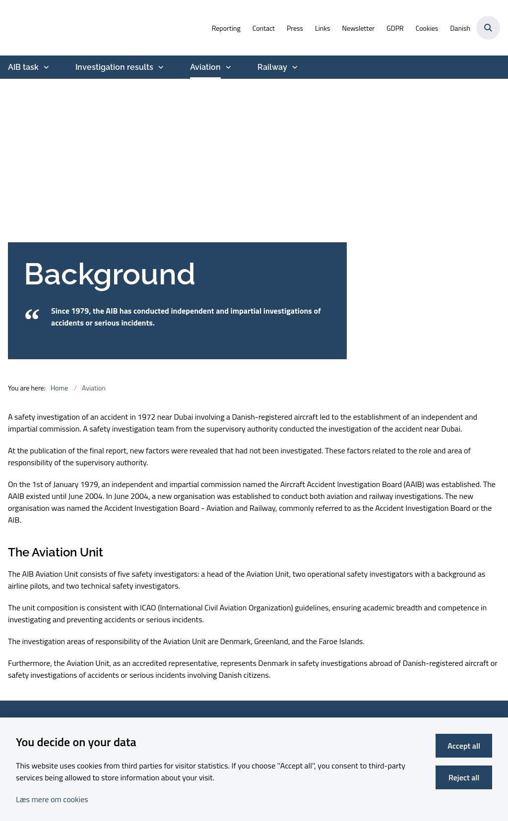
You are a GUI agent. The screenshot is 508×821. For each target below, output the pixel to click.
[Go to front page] (4, 28)
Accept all (463, 746)
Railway (272, 67)
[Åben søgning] (488, 28)
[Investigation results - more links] (159, 67)
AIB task (23, 67)
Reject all (463, 777)
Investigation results (114, 67)
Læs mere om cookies (52, 799)
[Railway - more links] (293, 67)
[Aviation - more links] (227, 67)
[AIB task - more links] (45, 67)
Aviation (205, 67)
